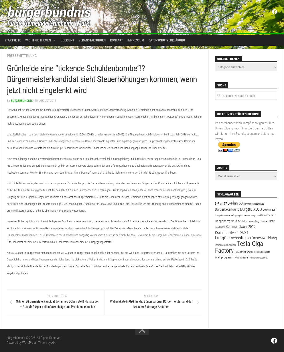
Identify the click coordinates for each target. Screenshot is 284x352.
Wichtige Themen (38, 40)
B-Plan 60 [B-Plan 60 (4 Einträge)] (235, 203)
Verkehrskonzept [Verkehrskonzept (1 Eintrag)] (262, 251)
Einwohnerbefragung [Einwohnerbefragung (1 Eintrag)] (230, 215)
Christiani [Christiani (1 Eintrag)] (267, 209)
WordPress (29, 343)
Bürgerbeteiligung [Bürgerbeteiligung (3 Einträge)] (227, 209)
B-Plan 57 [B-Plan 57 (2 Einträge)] (221, 203)
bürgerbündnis (22, 100)
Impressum (135, 40)
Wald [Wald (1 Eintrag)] (237, 257)
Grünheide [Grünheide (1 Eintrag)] (242, 221)
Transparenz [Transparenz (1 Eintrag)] (240, 251)
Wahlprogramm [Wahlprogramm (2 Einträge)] (224, 257)
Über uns (67, 40)
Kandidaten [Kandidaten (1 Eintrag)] (220, 227)
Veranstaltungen (92, 40)
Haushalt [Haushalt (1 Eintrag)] (264, 221)
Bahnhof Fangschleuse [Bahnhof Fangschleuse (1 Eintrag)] (253, 203)
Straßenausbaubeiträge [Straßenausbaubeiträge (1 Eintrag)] (225, 245)
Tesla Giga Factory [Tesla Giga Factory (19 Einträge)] (239, 247)
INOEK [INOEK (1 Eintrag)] (272, 221)
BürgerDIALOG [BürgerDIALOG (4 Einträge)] (251, 209)
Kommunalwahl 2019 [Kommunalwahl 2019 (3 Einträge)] (240, 227)
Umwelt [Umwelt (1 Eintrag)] (250, 251)
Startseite (12, 40)
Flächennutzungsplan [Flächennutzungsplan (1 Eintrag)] (250, 215)
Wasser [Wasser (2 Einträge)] (244, 257)
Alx (53, 343)
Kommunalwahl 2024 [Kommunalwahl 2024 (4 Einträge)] (231, 232)
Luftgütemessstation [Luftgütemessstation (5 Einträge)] (233, 238)
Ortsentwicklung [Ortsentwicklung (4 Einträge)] (264, 238)
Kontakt (116, 40)
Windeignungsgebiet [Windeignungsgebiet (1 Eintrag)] (258, 257)
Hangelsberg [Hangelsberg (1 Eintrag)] (253, 221)
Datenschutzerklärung (166, 40)
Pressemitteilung (22, 56)
